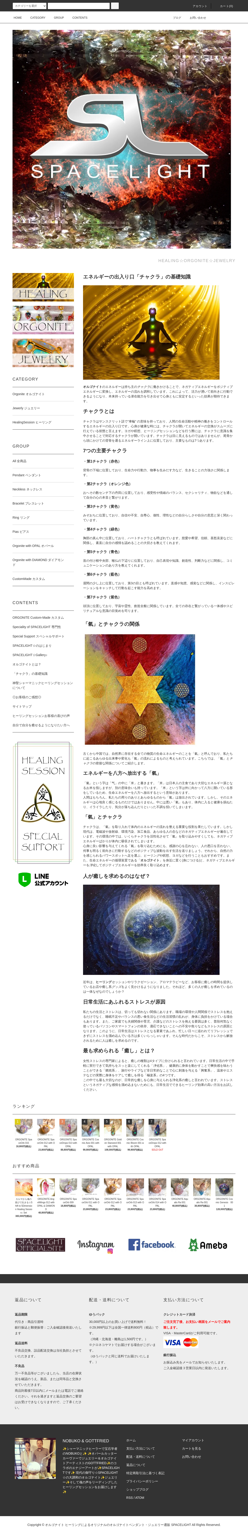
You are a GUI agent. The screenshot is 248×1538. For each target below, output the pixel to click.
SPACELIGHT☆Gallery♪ (30, 655)
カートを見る (191, 1448)
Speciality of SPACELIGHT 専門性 (37, 627)
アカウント (197, 6)
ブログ (174, 17)
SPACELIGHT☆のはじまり (32, 645)
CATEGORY (35, 17)
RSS (129, 1497)
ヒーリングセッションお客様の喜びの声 (41, 716)
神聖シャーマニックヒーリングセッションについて (43, 685)
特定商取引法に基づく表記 (145, 1473)
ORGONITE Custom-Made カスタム (38, 617)
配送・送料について (140, 1456)
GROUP (56, 17)
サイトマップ (22, 706)
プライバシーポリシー (142, 1481)
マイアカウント (193, 1440)
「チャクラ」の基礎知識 (30, 673)
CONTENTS (77, 17)
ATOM (139, 1497)
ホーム (131, 1440)
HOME (18, 17)
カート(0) (224, 6)
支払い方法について (140, 1448)
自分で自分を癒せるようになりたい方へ (41, 725)
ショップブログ (137, 1489)
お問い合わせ (195, 17)
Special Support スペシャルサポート (39, 636)
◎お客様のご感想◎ (27, 697)
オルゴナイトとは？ (27, 664)
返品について (135, 1465)
